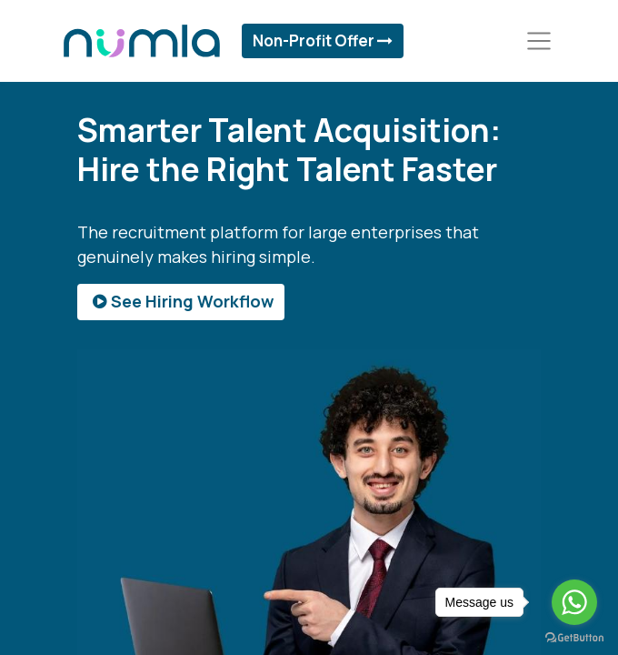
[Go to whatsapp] (574, 602)
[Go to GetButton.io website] (574, 636)
